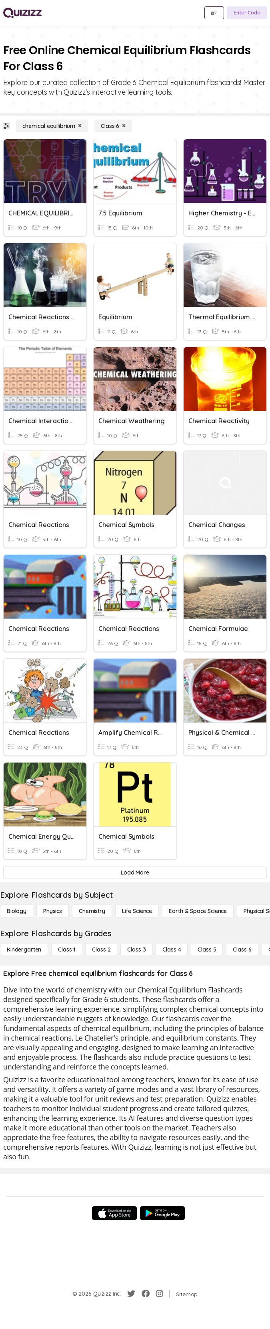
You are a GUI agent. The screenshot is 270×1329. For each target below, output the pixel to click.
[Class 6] (113, 126)
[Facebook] (146, 1293)
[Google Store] (162, 1213)
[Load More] (135, 872)
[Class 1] (66, 949)
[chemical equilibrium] (52, 126)
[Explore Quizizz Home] (22, 13)
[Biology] (16, 911)
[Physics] (52, 911)
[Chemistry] (92, 911)
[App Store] (114, 1213)
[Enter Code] (247, 12)
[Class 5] (207, 949)
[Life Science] (137, 911)
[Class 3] (136, 949)
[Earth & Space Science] (198, 911)
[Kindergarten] (24, 949)
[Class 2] (101, 949)
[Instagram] (159, 1293)
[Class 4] (172, 949)
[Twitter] (131, 1293)
